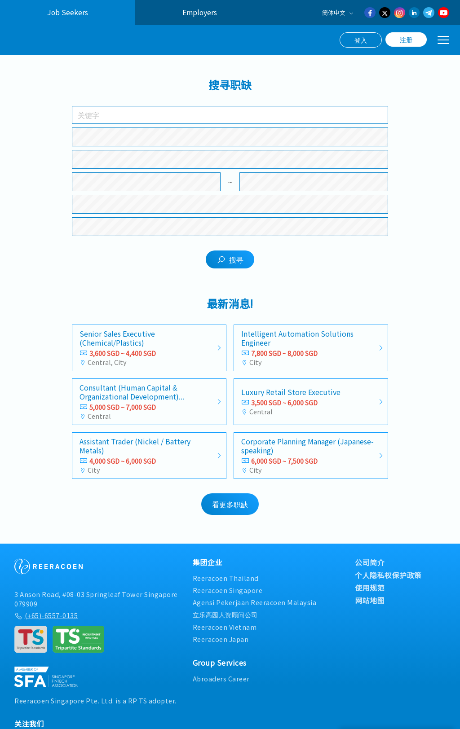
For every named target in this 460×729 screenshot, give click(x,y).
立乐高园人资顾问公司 (225, 619)
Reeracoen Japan (221, 644)
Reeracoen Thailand (226, 583)
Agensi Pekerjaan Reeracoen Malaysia (255, 607)
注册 (406, 39)
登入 (360, 39)
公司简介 (370, 567)
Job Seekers (67, 12)
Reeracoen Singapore (228, 595)
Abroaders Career (221, 683)
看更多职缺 (230, 509)
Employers (199, 12)
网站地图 (370, 605)
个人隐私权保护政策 (388, 579)
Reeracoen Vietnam (225, 631)
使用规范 (370, 592)
